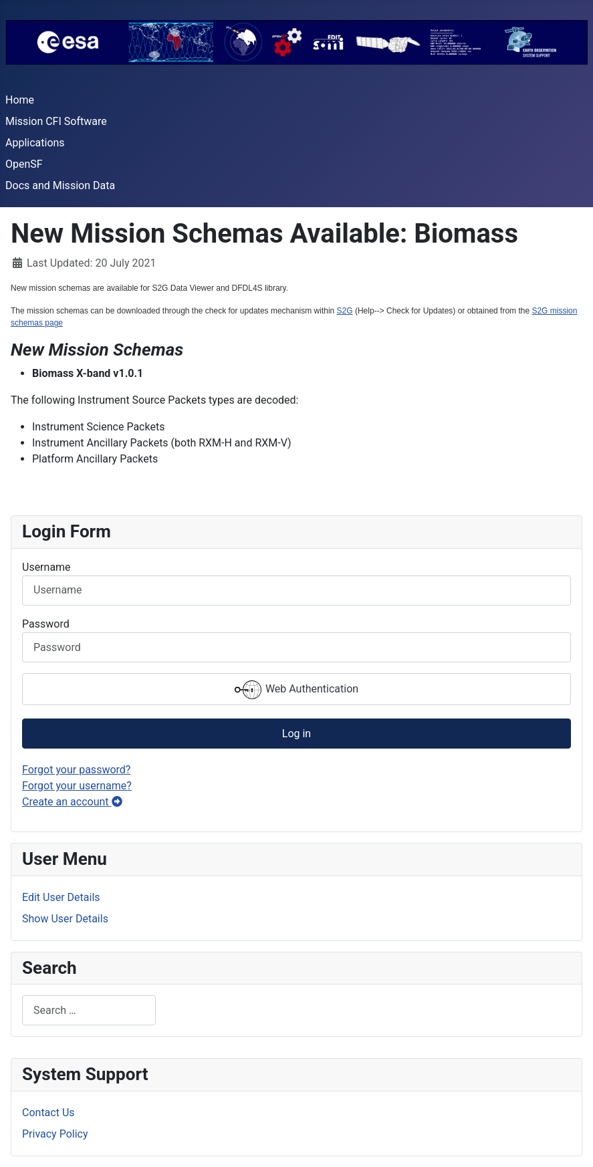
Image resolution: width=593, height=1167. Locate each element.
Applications (35, 142)
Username (46, 567)
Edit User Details (61, 897)
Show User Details (65, 918)
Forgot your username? (77, 785)
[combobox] (89, 1010)
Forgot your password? (76, 769)
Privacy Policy (55, 1134)
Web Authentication (296, 689)
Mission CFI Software (56, 121)
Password (46, 624)
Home (19, 100)
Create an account (72, 801)
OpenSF (24, 164)
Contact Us (48, 1112)
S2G (345, 310)
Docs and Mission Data (60, 185)
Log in (296, 733)
